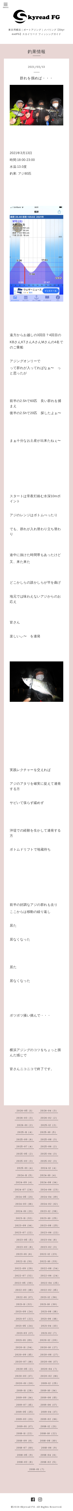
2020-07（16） (24, 1361)
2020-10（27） (49, 1347)
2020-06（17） (49, 1361)
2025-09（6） (25, 1139)
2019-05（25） (25, 1411)
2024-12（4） (49, 1167)
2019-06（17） (49, 1404)
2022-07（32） (24, 1275)
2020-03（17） (24, 1375)
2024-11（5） (25, 1175)
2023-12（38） (49, 1211)
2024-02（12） (49, 1203)
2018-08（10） (49, 1440)
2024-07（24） (24, 1189)
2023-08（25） (50, 1225)
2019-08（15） (49, 1397)
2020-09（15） (24, 1354)
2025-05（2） (25, 1153)
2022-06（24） (50, 1275)
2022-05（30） (24, 1282)
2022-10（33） (49, 1261)
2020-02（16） (49, 1375)
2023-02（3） (49, 1246)
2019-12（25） (50, 1383)
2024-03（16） (24, 1203)
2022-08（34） (50, 1268)
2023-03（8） (25, 1246)
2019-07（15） (25, 1404)
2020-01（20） (25, 1383)
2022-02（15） (49, 1289)
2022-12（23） (49, 1254)
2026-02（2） (49, 1117)
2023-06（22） (50, 1232)
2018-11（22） (25, 1433)
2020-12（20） (49, 1340)
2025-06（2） (49, 1146)
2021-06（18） (50, 1318)
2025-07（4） (25, 1146)
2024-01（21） (25, 1211)
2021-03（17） (25, 1332)
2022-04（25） (50, 1282)
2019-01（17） (25, 1426)
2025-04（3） (49, 1153)
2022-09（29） (24, 1268)
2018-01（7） (37, 1469)
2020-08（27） (50, 1354)
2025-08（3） (49, 1139)
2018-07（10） (25, 1447)
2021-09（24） (25, 1311)
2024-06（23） (50, 1189)
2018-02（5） (49, 1461)
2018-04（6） (49, 1454)
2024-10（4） (48, 1175)
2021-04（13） (50, 1325)
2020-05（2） (25, 1368)
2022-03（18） (24, 1289)
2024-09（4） (24, 1182)
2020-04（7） (49, 1368)
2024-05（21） (24, 1196)
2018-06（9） (49, 1447)
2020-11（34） (25, 1347)
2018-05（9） (25, 1454)
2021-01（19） (24, 1340)
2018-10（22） (49, 1433)
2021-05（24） (25, 1325)
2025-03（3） (25, 1160)
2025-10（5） (48, 1132)
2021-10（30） (49, 1304)
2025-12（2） (49, 1125)
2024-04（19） (49, 1196)
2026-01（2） (25, 1125)
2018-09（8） (24, 1440)
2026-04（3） (49, 1110)
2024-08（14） (49, 1182)
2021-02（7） (49, 1332)
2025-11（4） (25, 1132)
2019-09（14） (25, 1397)
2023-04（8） (49, 1239)
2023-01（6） (24, 1254)
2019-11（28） (25, 1390)
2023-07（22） (24, 1232)
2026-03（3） (25, 1117)
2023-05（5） (25, 1239)
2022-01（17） (25, 1297)
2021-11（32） (24, 1304)
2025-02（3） (49, 1160)
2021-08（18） (50, 1311)
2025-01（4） (25, 1167)
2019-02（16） (49, 1419)
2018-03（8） (25, 1461)
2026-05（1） (25, 1110)
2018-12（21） (49, 1426)
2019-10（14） (49, 1390)
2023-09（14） (24, 1225)
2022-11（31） (24, 1261)
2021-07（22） (25, 1318)
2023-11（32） (25, 1218)
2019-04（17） (50, 1411)
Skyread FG (27, 1506)
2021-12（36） (49, 1297)
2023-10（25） (49, 1218)
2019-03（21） (25, 1419)
